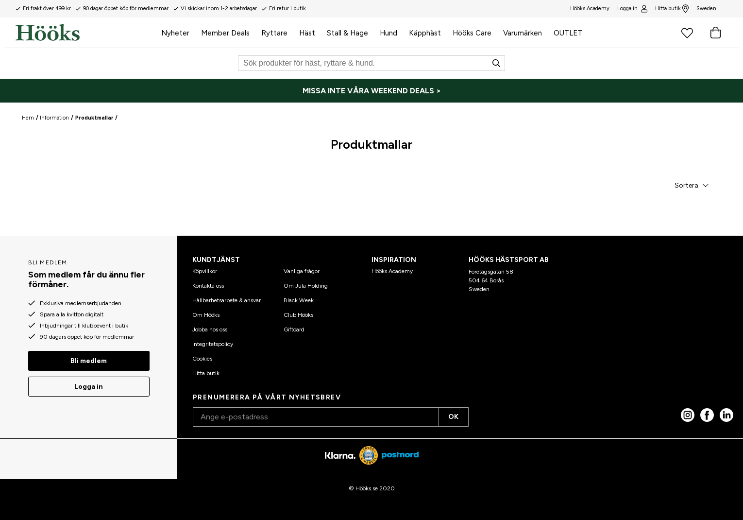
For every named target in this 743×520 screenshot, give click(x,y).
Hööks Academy (392, 271)
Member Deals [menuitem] (225, 33)
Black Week (299, 300)
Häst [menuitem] (307, 33)
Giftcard (294, 329)
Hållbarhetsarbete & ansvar (226, 300)
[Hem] (85, 32)
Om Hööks (206, 315)
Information (54, 118)
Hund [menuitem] (388, 33)
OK (453, 417)
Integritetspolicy (212, 344)
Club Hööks (298, 315)
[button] (691, 185)
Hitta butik (672, 9)
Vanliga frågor (302, 271)
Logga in (632, 9)
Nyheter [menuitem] (175, 33)
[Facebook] (707, 415)
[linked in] (726, 415)
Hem (28, 118)
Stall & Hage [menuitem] (347, 33)
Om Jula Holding (306, 285)
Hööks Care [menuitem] (472, 33)
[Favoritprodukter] (687, 32)
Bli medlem (88, 361)
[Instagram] (687, 415)
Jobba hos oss (209, 329)
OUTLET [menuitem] (568, 33)
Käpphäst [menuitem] (425, 33)
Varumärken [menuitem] (522, 33)
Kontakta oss (208, 285)
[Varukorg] (715, 32)
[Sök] (371, 63)
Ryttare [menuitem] (274, 33)
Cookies (202, 358)
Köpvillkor (204, 271)
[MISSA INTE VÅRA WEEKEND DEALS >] (371, 91)
